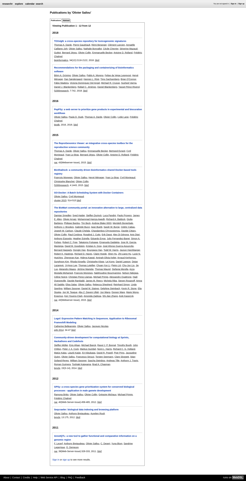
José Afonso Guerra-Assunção (118, 246)
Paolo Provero (124, 215)
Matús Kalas (60, 353)
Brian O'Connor (128, 79)
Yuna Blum (116, 443)
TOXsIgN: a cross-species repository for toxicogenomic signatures (90, 41)
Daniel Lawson (123, 261)
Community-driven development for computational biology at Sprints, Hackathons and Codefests (91, 339)
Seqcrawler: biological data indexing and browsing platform (86, 409)
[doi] (97, 60)
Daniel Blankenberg (107, 87)
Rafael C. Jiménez (87, 87)
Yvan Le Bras (72, 154)
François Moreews (63, 177)
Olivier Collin (84, 52)
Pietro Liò (116, 265)
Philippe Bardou (72, 223)
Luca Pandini (109, 215)
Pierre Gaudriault (81, 45)
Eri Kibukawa (88, 353)
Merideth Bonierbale (123, 223)
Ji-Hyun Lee (71, 265)
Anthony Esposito (63, 238)
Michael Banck (88, 345)
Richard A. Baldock (116, 219)
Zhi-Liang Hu (124, 254)
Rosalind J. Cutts (91, 234)
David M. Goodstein (75, 246)
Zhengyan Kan (71, 257)
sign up (66, 459)
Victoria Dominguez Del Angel (85, 83)
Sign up (241, 4)
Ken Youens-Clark (73, 296)
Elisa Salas (71, 284)
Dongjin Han (79, 250)
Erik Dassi (107, 234)
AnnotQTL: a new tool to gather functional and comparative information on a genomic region (95, 438)
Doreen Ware (118, 292)
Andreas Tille (113, 360)
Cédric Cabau (128, 227)
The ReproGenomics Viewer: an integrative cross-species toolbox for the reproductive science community (93, 145)
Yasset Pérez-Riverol (129, 87)
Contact (16, 477)
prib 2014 (58, 330)
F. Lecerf (58, 443)
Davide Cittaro (128, 231)
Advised (66, 20)
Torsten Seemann (104, 356)
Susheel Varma (128, 83)
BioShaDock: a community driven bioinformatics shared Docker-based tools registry (95, 172)
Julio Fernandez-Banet (118, 238)
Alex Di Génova (121, 234)
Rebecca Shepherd (102, 284)
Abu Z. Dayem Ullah (88, 292)
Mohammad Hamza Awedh (91, 219)
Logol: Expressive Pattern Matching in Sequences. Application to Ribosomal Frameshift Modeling (95, 320)
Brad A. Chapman (101, 364)
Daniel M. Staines (90, 288)
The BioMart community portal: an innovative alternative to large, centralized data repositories (98, 209)
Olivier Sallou (75, 48)
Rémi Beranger (99, 45)
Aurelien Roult (97, 413)
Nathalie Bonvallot (93, 48)
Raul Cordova (75, 234)
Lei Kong (109, 261)
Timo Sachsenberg (109, 79)
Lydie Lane (123, 117)
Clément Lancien (116, 45)
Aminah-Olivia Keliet (106, 257)
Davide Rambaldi (76, 280)
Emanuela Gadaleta (109, 242)
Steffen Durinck (94, 215)
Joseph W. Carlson (63, 231)
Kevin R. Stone (129, 288)
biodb (57, 124)
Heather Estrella (81, 238)
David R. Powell (105, 353)
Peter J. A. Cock (70, 349)
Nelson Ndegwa (130, 273)
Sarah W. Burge (112, 227)
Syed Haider (78, 215)
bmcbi (57, 368)
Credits (26, 477)
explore (19, 4)
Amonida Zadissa (92, 296)
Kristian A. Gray (94, 246)
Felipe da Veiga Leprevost (118, 75)
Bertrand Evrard (117, 151)
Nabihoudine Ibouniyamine (107, 273)
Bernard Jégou (69, 52)
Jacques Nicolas (100, 326)
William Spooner (72, 288)
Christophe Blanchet (64, 181)
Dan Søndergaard (73, 79)
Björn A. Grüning (62, 75)
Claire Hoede (100, 254)
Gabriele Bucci (82, 227)
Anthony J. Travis (129, 360)
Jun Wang (105, 292)
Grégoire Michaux (108, 394)
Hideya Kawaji (87, 257)
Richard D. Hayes (83, 254)
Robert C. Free (69, 242)
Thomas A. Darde (63, 45)
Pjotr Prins (119, 353)
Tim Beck (85, 223)
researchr (7, 4)
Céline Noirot (60, 277)
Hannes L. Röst (91, 79)
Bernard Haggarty (63, 250)
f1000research (61, 90)
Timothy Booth (124, 345)
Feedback (80, 477)
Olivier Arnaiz (69, 219)
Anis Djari (135, 234)
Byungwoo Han (94, 250)
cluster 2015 (60, 200)
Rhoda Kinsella (78, 261)
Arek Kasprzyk (126, 296)
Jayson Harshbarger (130, 250)
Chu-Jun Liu (128, 265)
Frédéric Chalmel (62, 398)
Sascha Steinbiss (96, 360)
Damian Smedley (62, 215)
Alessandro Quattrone (120, 277)
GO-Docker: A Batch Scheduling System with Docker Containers (88, 192)
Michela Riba (110, 280)
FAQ (70, 477)
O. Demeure (72, 447)
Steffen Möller (61, 345)
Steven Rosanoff (126, 280)
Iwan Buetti (96, 227)
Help (35, 477)
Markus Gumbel (88, 349)
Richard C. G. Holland (124, 349)
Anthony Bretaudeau (79, 413)
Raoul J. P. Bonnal (106, 345)
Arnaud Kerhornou (126, 257)
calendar (30, 4)
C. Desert (105, 443)
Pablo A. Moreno (95, 75)
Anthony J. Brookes (64, 227)
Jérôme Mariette (85, 269)
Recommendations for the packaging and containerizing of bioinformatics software (94, 69)
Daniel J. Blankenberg (65, 87)
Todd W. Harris (111, 250)
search (39, 4)
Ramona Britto (61, 394)
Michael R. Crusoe (110, 83)
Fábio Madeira (61, 83)
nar (55, 162)
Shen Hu (112, 254)
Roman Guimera (62, 364)
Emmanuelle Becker (102, 52)
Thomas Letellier (86, 265)
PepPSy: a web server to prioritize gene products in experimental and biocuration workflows (98, 111)
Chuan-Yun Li (103, 265)
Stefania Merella (120, 269)
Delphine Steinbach (110, 288)
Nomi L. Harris (104, 349)
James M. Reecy (94, 280)
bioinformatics (61, 60)
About (6, 477)
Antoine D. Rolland (123, 52)
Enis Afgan (74, 345)
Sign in (233, 4)
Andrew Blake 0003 (101, 223)
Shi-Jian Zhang (110, 296)
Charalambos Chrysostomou (105, 231)
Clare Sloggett (121, 356)
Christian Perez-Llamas (80, 277)
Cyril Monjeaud (127, 177)
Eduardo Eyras (98, 238)
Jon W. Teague (69, 292)
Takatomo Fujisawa (88, 242)
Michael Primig (100, 277)
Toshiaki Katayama (81, 364)
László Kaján (74, 353)
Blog (62, 477)
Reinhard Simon (121, 284)
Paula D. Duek (76, 117)
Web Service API (48, 477)
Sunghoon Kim (61, 261)
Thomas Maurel (103, 269)
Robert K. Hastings (63, 254)
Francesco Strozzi (85, 356)
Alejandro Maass (67, 269)
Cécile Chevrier (111, 48)
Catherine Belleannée (65, 326)
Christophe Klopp (95, 261)
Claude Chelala (82, 231)
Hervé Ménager (96, 177)
